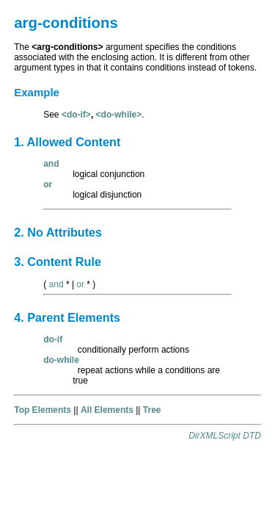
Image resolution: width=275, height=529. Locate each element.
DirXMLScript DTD (224, 436)
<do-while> (119, 114)
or (80, 284)
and (56, 284)
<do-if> (76, 114)
